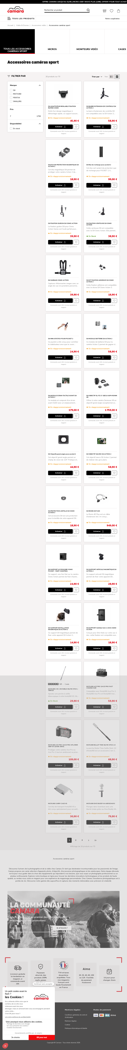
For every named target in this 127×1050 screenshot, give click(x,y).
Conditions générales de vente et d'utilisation (76, 1016)
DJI (14, 90)
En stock (16, 128)
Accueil (10, 25)
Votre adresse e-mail (18, 928)
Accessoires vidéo (39, 25)
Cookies (67, 1025)
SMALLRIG (17, 101)
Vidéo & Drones (22, 25)
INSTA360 (17, 94)
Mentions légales (71, 1021)
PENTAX (16, 97)
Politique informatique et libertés (76, 1028)
